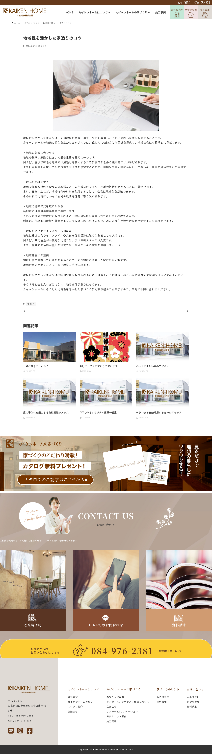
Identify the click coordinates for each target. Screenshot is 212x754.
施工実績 (111, 721)
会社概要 (73, 696)
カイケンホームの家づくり (133, 12)
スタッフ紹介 (75, 706)
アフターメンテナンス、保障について (127, 701)
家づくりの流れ (115, 696)
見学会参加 (191, 13)
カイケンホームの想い (80, 701)
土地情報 (162, 701)
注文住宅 (111, 706)
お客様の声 (163, 696)
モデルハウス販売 (116, 716)
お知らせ (73, 711)
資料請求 (205, 13)
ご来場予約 (177, 12)
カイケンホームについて (94, 12)
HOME (69, 12)
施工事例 (160, 12)
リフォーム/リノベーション (122, 711)
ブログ (44, 46)
